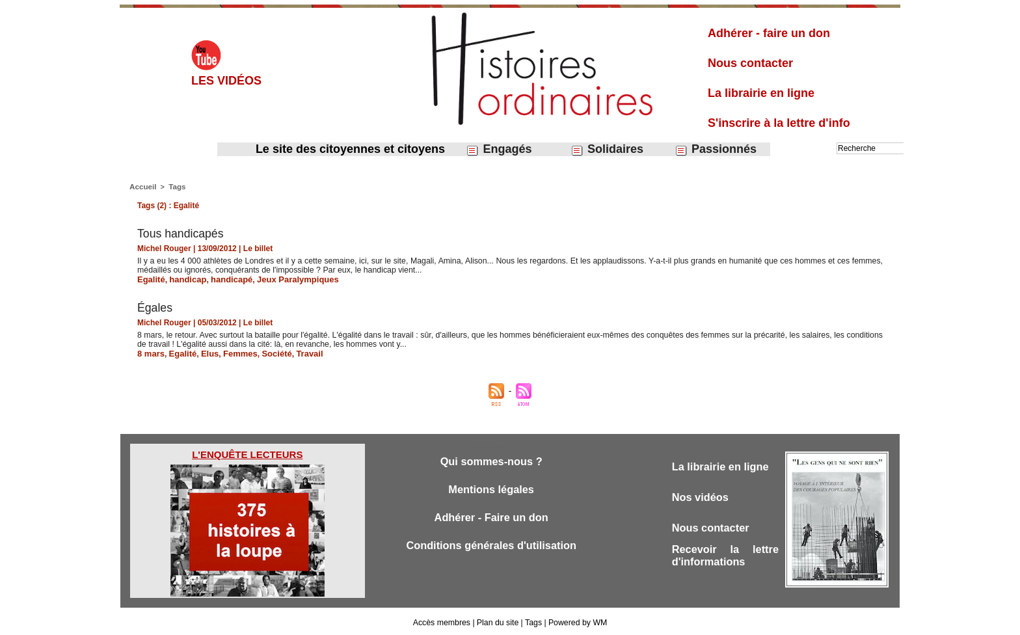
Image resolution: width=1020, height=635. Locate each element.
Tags (175, 186)
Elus (204, 352)
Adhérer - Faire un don (491, 517)
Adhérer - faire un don (769, 33)
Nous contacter (750, 63)
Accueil (142, 186)
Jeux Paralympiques (286, 278)
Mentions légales (491, 488)
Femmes (233, 352)
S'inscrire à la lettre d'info (779, 122)
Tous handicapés (181, 232)
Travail (298, 352)
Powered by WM (576, 620)
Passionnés (716, 149)
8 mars (150, 352)
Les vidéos (226, 80)
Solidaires (606, 149)
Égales (155, 306)
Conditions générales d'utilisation (491, 545)
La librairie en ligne (761, 93)
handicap (184, 278)
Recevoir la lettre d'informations (725, 556)
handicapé (225, 278)
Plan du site (497, 620)
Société (268, 352)
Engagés (498, 149)
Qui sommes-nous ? (491, 459)
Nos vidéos (701, 496)
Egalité (150, 278)
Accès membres (443, 620)
